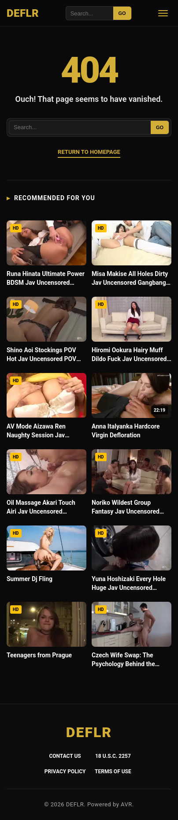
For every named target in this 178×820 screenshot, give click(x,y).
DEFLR (23, 13)
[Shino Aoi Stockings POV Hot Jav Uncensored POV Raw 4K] (46, 332)
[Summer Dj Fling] (46, 561)
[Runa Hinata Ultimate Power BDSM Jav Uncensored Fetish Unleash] (46, 255)
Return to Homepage (89, 152)
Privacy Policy (65, 771)
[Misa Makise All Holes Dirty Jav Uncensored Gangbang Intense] (131, 255)
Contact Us (65, 756)
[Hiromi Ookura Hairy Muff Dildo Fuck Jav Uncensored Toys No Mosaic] (131, 332)
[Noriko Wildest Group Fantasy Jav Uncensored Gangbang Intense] (131, 484)
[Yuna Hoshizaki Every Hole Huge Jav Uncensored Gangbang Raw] (131, 561)
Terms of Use (113, 771)
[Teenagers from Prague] (46, 637)
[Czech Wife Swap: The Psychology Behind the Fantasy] (131, 637)
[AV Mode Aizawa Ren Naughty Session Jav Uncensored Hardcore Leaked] (46, 408)
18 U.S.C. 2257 (113, 756)
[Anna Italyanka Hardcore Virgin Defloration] (131, 408)
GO (122, 13)
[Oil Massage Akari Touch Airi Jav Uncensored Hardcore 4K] (46, 484)
